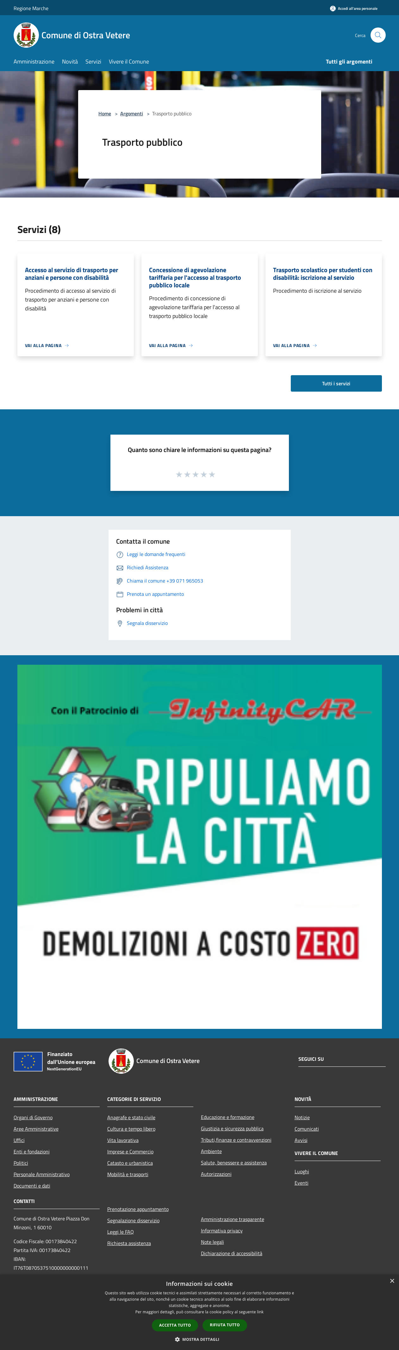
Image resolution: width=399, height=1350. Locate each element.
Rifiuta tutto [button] (225, 1325)
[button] (200, 1339)
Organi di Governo (33, 1117)
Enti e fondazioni (32, 1151)
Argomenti (131, 113)
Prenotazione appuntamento (138, 1209)
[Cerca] (378, 35)
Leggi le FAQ (120, 1232)
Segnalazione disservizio (133, 1220)
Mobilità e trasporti (127, 1174)
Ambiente (211, 1151)
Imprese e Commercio (130, 1151)
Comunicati (307, 1129)
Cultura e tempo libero (131, 1129)
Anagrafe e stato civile (131, 1117)
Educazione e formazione (227, 1117)
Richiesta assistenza (129, 1243)
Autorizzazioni (216, 1174)
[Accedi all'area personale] (354, 8)
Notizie (302, 1117)
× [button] (392, 1281)
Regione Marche (31, 8)
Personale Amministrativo (42, 1174)
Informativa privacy (222, 1230)
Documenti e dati (32, 1185)
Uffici (19, 1140)
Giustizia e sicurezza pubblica (232, 1128)
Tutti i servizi (336, 383)
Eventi (302, 1183)
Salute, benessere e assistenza (234, 1162)
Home (104, 113)
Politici (21, 1163)
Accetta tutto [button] (175, 1325)
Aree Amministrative (36, 1129)
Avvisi (301, 1140)
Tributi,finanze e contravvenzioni (236, 1140)
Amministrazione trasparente (232, 1219)
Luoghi (302, 1171)
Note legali (212, 1242)
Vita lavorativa (123, 1140)
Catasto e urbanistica (130, 1163)
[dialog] (199, 1312)
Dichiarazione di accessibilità (231, 1253)
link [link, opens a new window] (260, 1312)
